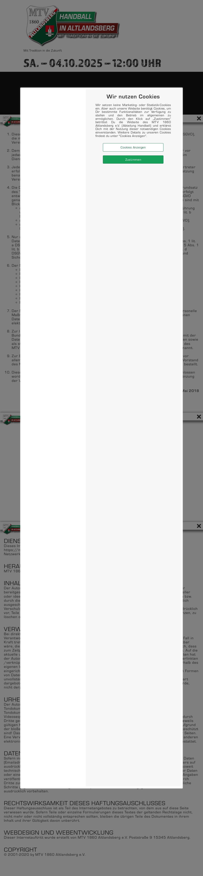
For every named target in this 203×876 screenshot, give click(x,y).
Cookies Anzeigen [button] (133, 147)
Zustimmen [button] (133, 159)
